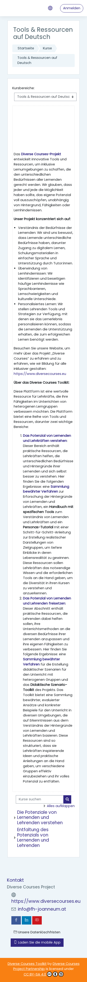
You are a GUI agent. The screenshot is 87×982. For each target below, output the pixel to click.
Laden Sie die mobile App (37, 942)
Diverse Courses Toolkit (27, 963)
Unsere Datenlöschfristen (37, 932)
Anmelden (71, 8)
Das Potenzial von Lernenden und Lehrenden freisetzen (47, 601)
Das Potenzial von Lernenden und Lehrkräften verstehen (47, 438)
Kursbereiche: (23, 88)
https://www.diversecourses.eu (40, 373)
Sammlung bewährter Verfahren (46, 489)
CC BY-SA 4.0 (44, 974)
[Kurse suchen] (40, 799)
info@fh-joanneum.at (42, 909)
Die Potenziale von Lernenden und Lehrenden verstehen (40, 817)
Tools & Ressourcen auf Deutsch (37, 60)
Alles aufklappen (61, 806)
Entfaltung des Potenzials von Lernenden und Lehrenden (33, 838)
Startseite (26, 48)
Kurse (47, 48)
